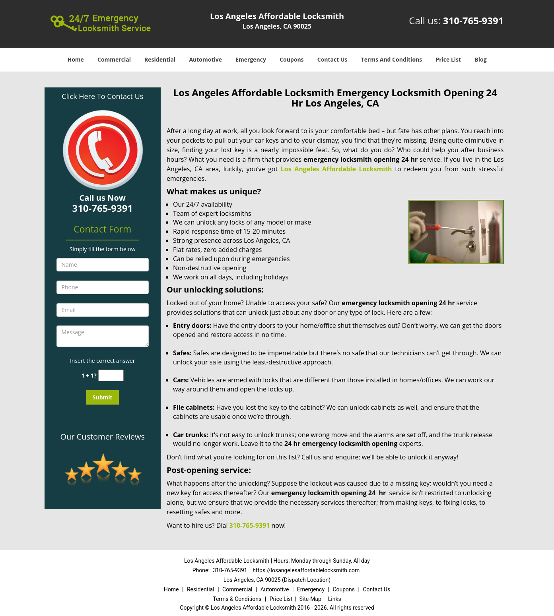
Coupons (291, 59)
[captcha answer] (111, 375)
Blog (480, 59)
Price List (448, 59)
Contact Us (332, 59)
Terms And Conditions (391, 59)
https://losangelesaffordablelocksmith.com (306, 570)
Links (334, 599)
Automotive (205, 59)
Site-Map (310, 599)
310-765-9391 (473, 20)
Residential (159, 59)
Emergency (250, 59)
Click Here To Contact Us (102, 96)
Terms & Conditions (237, 599)
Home (75, 59)
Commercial (114, 59)
